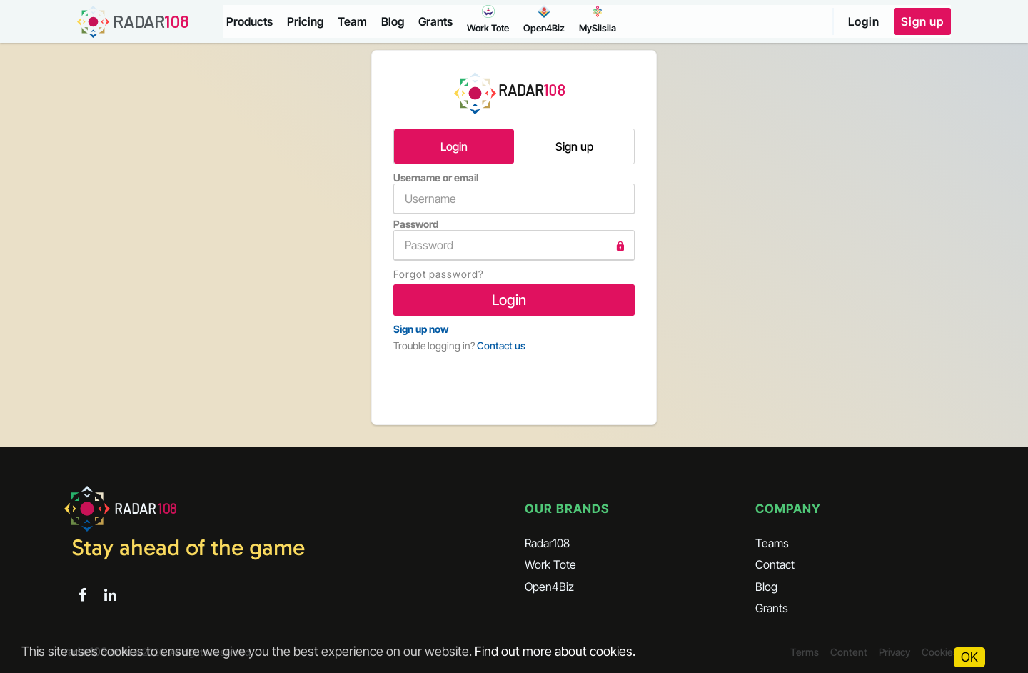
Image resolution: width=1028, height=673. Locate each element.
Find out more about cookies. (555, 651)
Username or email (514, 192)
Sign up (922, 21)
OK (969, 656)
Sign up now (420, 329)
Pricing (305, 21)
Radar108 (547, 543)
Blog (392, 21)
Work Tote (550, 564)
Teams (772, 543)
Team (352, 21)
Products (249, 21)
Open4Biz (549, 586)
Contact (775, 564)
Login (864, 21)
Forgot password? (438, 274)
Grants (435, 21)
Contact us (501, 345)
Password (514, 239)
